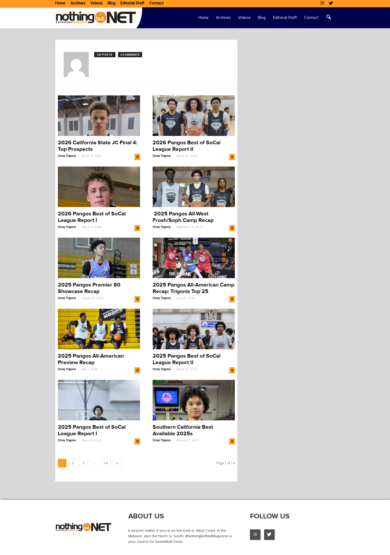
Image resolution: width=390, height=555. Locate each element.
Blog (111, 3)
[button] (328, 18)
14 (106, 463)
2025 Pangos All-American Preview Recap (91, 359)
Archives (77, 3)
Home (60, 3)
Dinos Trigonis (67, 156)
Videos (96, 3)
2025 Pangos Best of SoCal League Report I (92, 430)
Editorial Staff (132, 3)
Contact (156, 3)
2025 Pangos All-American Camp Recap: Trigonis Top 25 (193, 288)
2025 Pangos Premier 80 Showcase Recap (89, 288)
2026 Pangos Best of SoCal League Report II (186, 145)
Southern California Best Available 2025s (183, 430)
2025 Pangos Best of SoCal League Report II (186, 359)
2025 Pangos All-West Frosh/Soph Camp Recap (183, 217)
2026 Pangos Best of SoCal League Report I (92, 217)
